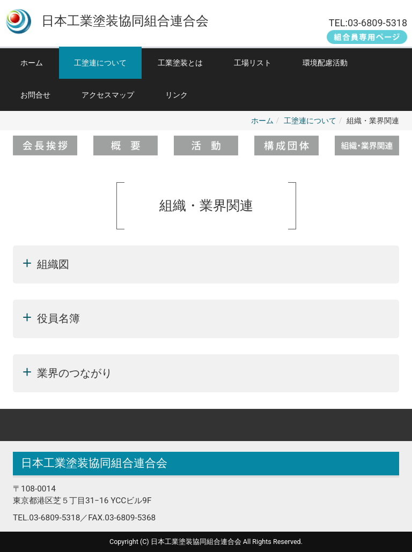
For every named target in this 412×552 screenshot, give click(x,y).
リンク (176, 95)
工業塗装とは (180, 62)
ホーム (31, 62)
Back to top (206, 425)
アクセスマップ (108, 95)
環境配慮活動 (325, 62)
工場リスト (252, 62)
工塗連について (100, 62)
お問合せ (35, 95)
